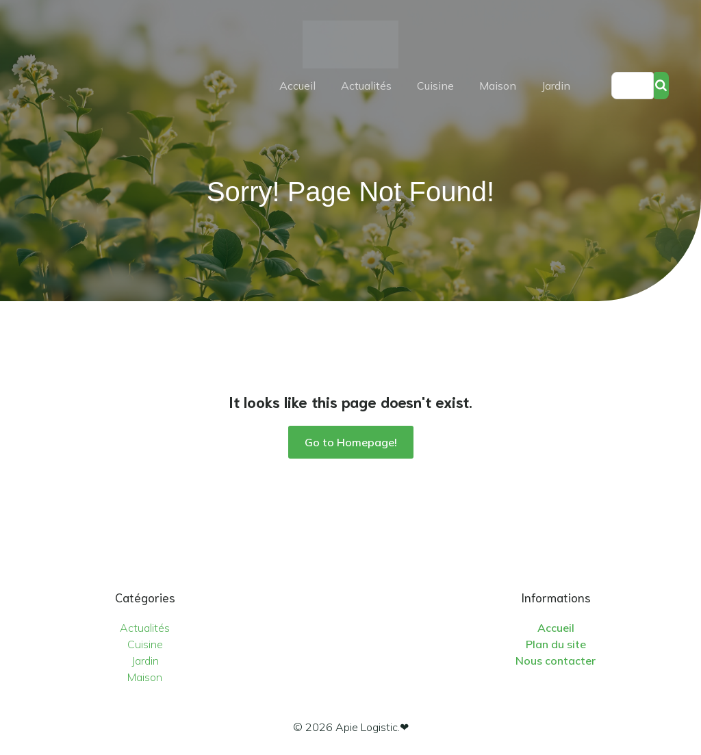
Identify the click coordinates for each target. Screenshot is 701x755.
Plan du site (556, 644)
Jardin (555, 85)
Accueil (297, 85)
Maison (497, 85)
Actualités (366, 85)
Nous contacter (555, 660)
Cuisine (435, 85)
